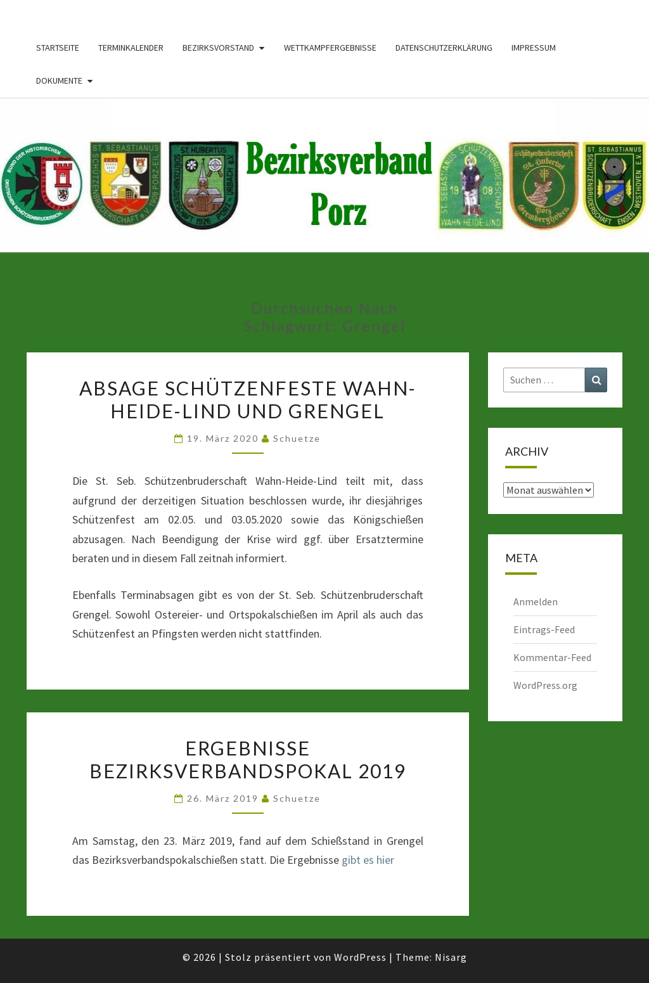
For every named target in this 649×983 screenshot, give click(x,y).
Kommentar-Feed (552, 657)
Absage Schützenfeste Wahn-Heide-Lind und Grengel (247, 399)
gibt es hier (368, 859)
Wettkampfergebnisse (330, 47)
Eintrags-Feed (544, 629)
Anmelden (535, 601)
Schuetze (297, 438)
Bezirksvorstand (218, 47)
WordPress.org (545, 685)
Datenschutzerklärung (443, 47)
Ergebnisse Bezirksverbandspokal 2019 (247, 759)
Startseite (57, 47)
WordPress (360, 957)
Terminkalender (131, 47)
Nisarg (451, 957)
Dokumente (59, 80)
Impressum (533, 47)
